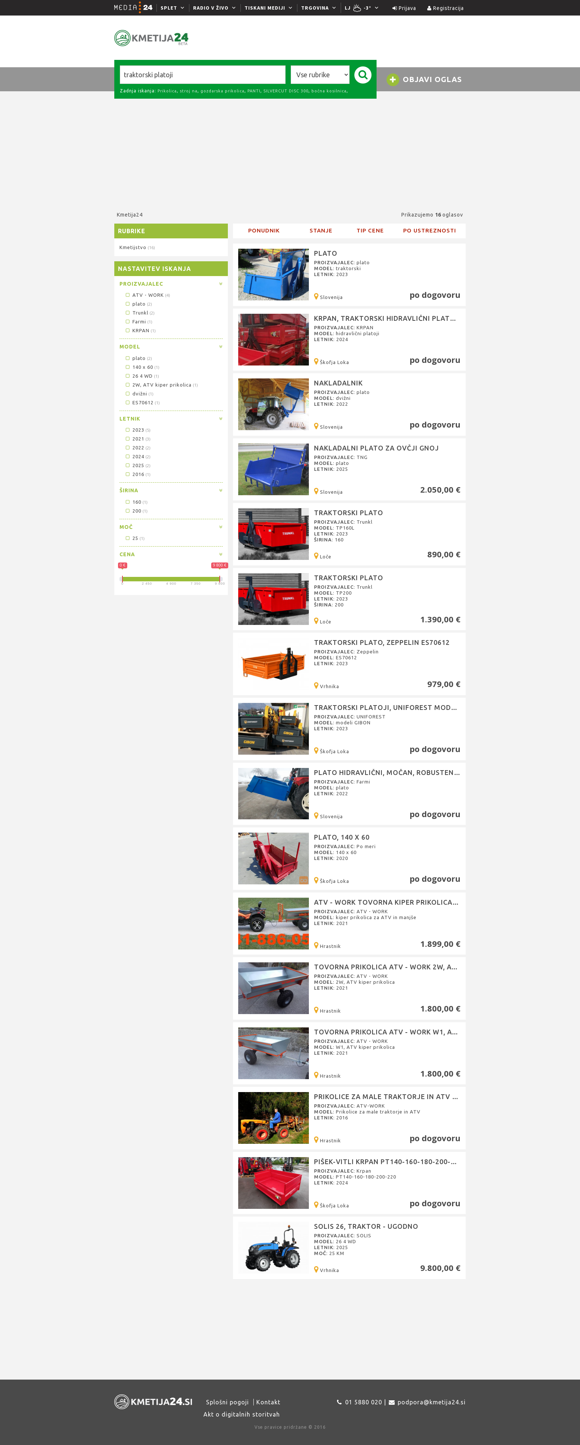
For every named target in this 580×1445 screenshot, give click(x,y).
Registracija (445, 8)
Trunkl (139, 312)
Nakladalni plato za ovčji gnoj (376, 448)
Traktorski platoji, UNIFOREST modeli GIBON (399, 707)
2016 (137, 474)
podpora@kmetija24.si (432, 1402)
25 (134, 538)
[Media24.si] (135, 7)
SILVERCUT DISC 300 (285, 91)
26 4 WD (142, 375)
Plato (325, 253)
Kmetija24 (130, 215)
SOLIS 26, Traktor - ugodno (366, 1226)
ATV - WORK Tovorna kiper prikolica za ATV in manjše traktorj (436, 902)
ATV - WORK (147, 295)
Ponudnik (264, 230)
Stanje (321, 230)
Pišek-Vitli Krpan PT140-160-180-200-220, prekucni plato (420, 1161)
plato (138, 303)
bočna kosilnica (329, 91)
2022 (137, 447)
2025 (137, 465)
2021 (137, 438)
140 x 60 (142, 367)
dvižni (139, 393)
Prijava (404, 8)
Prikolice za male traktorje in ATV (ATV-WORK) (405, 1096)
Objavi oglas (424, 79)
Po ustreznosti (429, 230)
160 (136, 501)
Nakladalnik (338, 383)
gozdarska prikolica (222, 91)
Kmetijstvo (137, 247)
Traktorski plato (348, 512)
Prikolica (167, 91)
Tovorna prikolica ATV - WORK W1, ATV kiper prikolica (417, 1032)
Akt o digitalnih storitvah (241, 1414)
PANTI (253, 91)
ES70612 (142, 402)
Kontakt (268, 1402)
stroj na (189, 91)
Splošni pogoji (227, 1402)
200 (136, 510)
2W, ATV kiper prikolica (161, 384)
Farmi (138, 321)
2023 (137, 429)
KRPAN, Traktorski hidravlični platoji (388, 318)
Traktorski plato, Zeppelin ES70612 (382, 642)
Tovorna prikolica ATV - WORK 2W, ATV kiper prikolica (417, 966)
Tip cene (370, 230)
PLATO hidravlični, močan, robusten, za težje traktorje (423, 772)
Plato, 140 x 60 (342, 837)
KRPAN (140, 330)
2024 (137, 456)
